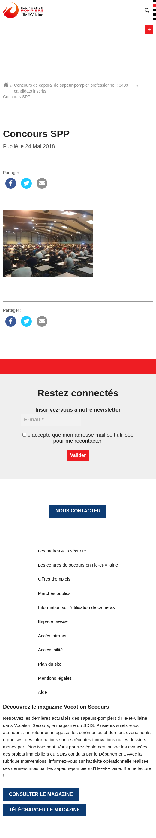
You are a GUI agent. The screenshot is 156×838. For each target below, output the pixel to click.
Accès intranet (52, 635)
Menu (149, 29)
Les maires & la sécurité (62, 550)
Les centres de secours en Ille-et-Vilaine (78, 564)
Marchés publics (54, 593)
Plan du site (50, 664)
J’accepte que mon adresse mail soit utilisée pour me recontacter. (78, 438)
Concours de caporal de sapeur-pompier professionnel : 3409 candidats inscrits (71, 88)
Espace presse (53, 621)
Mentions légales (55, 678)
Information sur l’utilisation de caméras (76, 607)
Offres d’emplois (54, 578)
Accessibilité (50, 649)
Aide (42, 692)
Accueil (6, 84)
